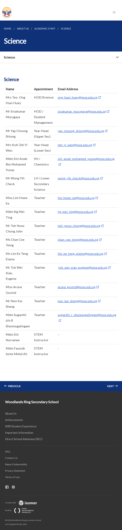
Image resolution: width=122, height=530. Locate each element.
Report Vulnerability (16, 464)
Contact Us (11, 457)
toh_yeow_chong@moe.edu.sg (79, 226)
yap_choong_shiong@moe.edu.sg (81, 131)
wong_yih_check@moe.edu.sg (78, 178)
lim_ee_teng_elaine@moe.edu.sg (80, 253)
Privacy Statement (15, 470)
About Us (11, 413)
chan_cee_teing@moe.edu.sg (78, 239)
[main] (61, 206)
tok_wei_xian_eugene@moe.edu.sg (82, 267)
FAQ (7, 451)
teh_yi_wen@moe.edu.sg (75, 145)
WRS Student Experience (21, 426)
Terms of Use (12, 476)
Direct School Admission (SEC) (23, 439)
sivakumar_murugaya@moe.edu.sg (82, 111)
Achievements (14, 420)
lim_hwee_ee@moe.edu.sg (76, 198)
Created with (23, 502)
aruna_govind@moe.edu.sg (76, 287)
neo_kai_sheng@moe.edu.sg (77, 301)
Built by (22, 510)
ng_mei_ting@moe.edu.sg (75, 211)
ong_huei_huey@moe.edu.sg (77, 97)
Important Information (19, 432)
